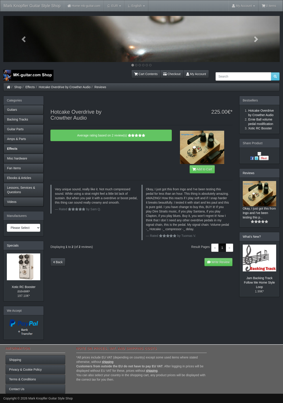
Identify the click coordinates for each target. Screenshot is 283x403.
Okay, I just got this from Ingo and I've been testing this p (259, 213)
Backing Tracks (17, 119)
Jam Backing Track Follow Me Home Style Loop (259, 282)
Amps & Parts (16, 139)
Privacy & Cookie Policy (25, 369)
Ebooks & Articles (19, 178)
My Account (196, 74)
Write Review (218, 262)
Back (58, 262)
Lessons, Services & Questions (21, 190)
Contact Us (16, 389)
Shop (18, 87)
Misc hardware (17, 158)
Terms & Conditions (22, 379)
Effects (30, 87)
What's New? (252, 236)
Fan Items (14, 168)
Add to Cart (202, 169)
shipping (107, 362)
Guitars (12, 109)
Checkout (172, 74)
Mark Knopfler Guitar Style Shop (32, 6)
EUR (114, 6)
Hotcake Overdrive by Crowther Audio (64, 87)
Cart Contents (146, 74)
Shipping (15, 360)
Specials (13, 245)
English (136, 6)
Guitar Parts (15, 129)
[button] (24, 39)
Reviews (100, 87)
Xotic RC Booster (23, 287)
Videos (12, 202)
